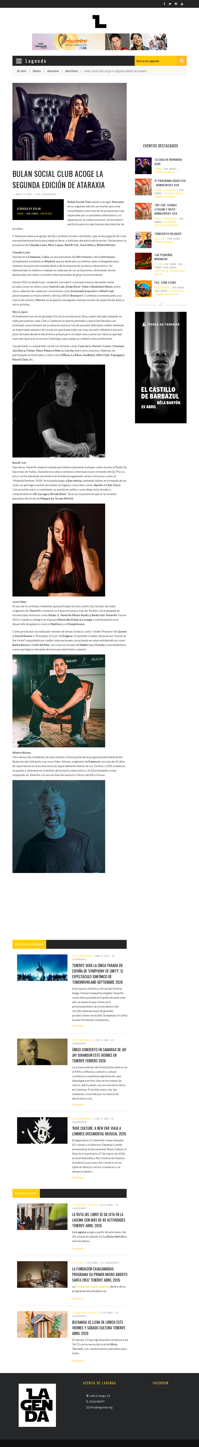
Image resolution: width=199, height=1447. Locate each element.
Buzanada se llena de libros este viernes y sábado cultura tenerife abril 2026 (98, 1327)
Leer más (77, 1025)
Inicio (23, 71)
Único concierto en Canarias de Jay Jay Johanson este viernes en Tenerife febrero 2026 (99, 1055)
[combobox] (161, 61)
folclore (159, 238)
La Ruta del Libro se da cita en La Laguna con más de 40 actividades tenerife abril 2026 (98, 1220)
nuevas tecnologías (165, 190)
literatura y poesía (84, 1205)
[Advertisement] (69, 906)
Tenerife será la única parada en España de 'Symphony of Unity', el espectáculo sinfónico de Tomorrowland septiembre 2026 (98, 974)
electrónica (71, 71)
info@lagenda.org (101, 1407)
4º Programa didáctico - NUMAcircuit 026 (170, 183)
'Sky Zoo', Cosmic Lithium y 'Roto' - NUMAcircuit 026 (165, 209)
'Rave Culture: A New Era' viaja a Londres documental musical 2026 (99, 1130)
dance (20, 213)
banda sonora (162, 287)
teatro (158, 264)
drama (158, 168)
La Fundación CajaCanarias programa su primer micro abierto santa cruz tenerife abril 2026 (99, 1274)
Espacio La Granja (164, 172)
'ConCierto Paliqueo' (168, 234)
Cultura (77, 1262)
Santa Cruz (46, 213)
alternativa (53, 71)
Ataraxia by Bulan (29, 208)
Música (37, 71)
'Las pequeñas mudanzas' (163, 257)
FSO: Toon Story (165, 282)
